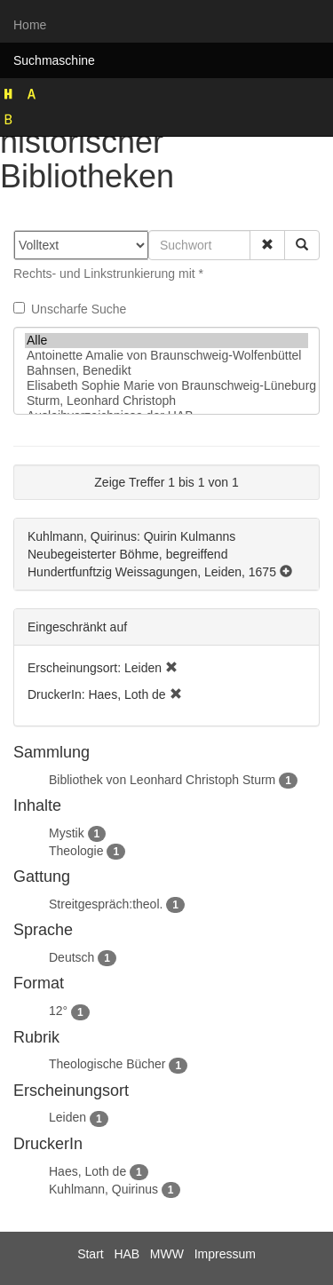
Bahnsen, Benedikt (166, 370)
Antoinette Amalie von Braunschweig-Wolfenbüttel (166, 355)
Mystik (66, 833)
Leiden (67, 1117)
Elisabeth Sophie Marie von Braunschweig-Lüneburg (166, 385)
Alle (166, 340)
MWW (167, 1254)
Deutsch (71, 957)
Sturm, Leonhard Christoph (166, 401)
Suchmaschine (54, 60)
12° (58, 1010)
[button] (267, 245)
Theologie (76, 851)
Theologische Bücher (107, 1064)
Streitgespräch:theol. (106, 904)
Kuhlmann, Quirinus (103, 1189)
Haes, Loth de (87, 1171)
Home (29, 25)
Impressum (225, 1254)
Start (90, 1254)
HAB (126, 1254)
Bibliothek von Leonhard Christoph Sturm (162, 780)
